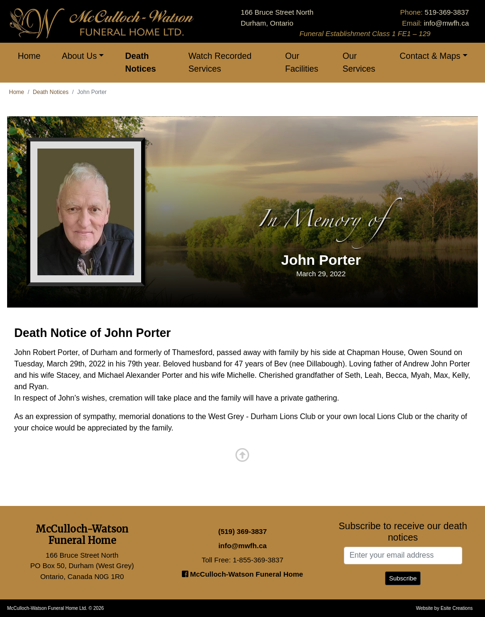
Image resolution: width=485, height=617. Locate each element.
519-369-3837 (447, 12)
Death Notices (140, 62)
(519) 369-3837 (242, 531)
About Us (79, 56)
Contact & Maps (430, 56)
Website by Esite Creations (444, 608)
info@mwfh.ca (446, 23)
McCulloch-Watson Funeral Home (242, 574)
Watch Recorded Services (220, 62)
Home (29, 56)
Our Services (358, 62)
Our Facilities (301, 62)
